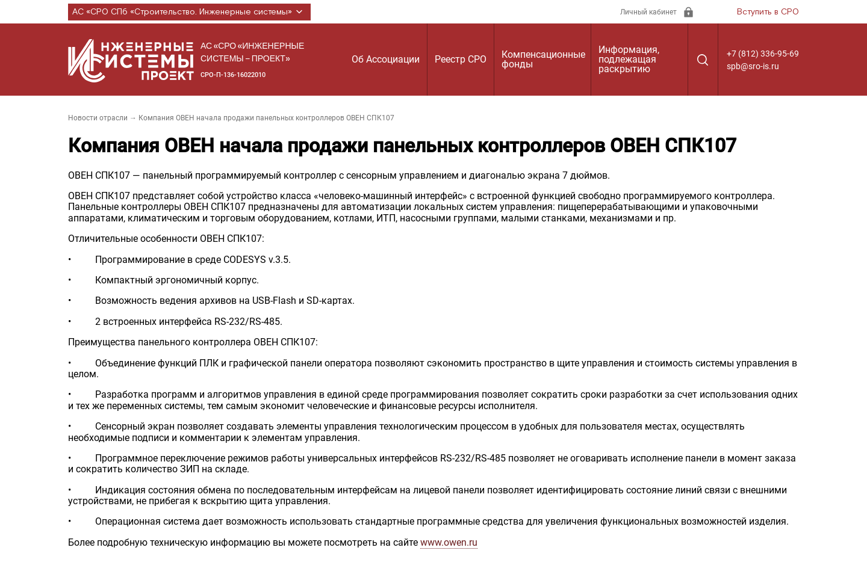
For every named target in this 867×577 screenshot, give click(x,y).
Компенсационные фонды (543, 59)
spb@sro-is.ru (753, 66)
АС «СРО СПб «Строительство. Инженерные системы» (189, 12)
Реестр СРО (460, 59)
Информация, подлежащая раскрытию (628, 59)
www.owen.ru (448, 542)
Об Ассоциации (386, 59)
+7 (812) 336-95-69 (763, 53)
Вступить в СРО (768, 12)
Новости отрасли (98, 118)
